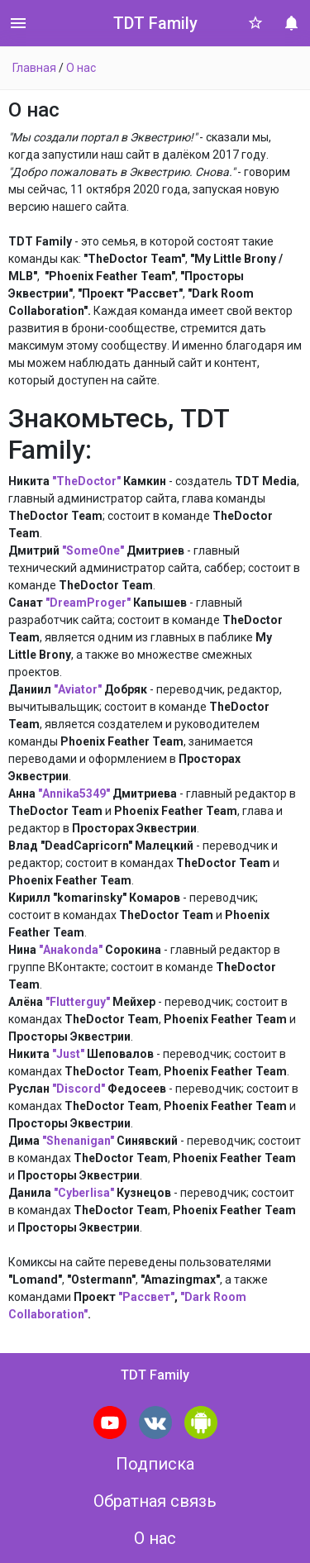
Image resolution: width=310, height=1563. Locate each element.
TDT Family (155, 23)
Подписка (155, 1464)
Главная (34, 67)
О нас (81, 67)
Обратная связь (155, 1501)
